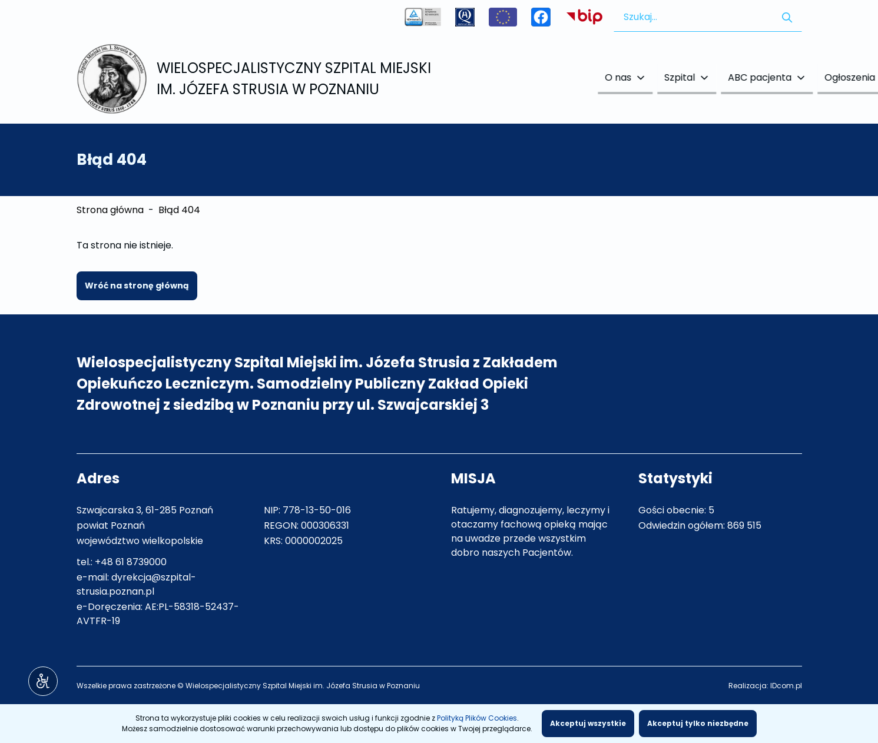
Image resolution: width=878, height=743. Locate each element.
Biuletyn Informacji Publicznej (584, 17)
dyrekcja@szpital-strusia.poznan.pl (136, 584)
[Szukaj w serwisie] (787, 17)
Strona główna (110, 210)
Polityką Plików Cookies (477, 718)
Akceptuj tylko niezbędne (697, 723)
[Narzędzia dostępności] (43, 681)
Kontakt (776, 77)
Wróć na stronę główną (137, 285)
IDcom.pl (786, 686)
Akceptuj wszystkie (588, 723)
